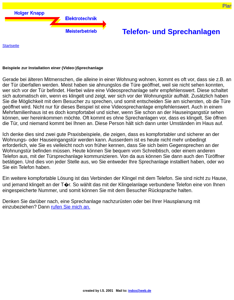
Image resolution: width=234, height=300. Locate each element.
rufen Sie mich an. (70, 206)
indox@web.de (139, 290)
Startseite (10, 45)
